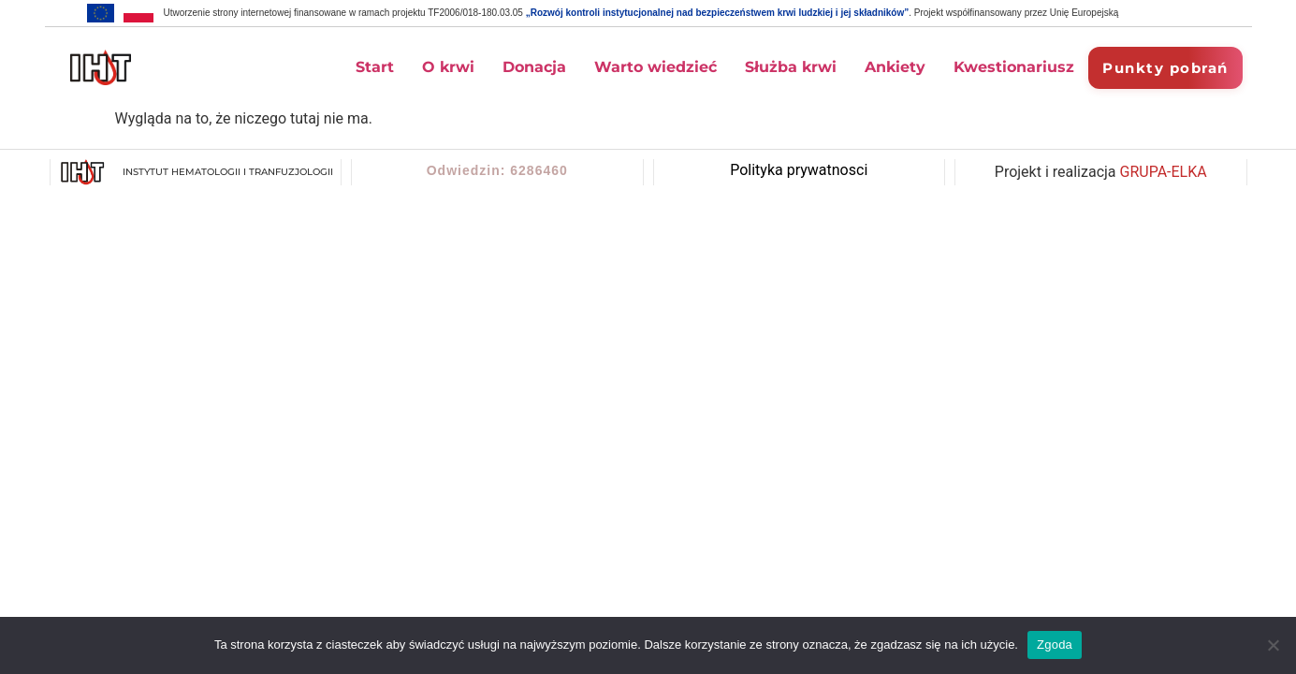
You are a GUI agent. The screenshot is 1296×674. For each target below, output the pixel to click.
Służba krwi (791, 67)
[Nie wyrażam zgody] (1272, 645)
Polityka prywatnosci (798, 170)
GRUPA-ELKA (1163, 172)
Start (375, 67)
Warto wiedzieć (655, 67)
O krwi (448, 67)
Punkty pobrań (1165, 68)
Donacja (534, 67)
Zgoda (1054, 644)
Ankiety (895, 67)
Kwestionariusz (1014, 67)
